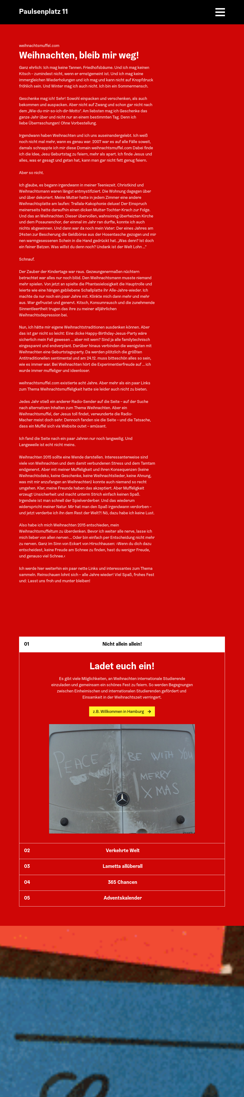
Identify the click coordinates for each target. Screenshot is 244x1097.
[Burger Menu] (220, 12)
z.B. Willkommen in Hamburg (122, 712)
